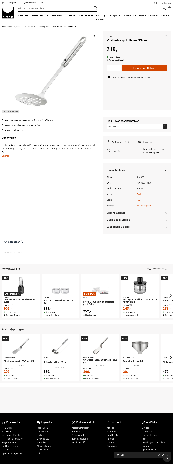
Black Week (42, 449)
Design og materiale (119, 220)
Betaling (6, 449)
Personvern (147, 446)
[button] (166, 36)
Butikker (100, 19)
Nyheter (165, 15)
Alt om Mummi (44, 446)
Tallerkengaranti (80, 438)
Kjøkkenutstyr (29, 26)
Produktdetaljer (116, 170)
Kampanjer (115, 15)
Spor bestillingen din (12, 453)
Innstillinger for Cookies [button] (153, 442)
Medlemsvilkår (79, 442)
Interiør (110, 438)
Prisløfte (116, 150)
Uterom (110, 442)
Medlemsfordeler (80, 427)
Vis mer (5, 155)
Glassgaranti (78, 435)
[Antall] (114, 68)
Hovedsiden (7, 26)
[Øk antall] (118, 68)
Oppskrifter (42, 431)
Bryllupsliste (43, 438)
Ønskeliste (42, 442)
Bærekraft (147, 431)
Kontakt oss (8, 427)
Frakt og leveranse (11, 446)
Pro (138, 199)
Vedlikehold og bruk (118, 227)
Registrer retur (9, 442)
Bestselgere (102, 15)
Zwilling (110, 36)
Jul (38, 453)
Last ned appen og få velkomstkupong (153, 150)
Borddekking (113, 435)
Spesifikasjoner (116, 213)
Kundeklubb (153, 15)
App (144, 438)
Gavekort (111, 431)
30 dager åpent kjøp (10, 2)
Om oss (145, 427)
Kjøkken (17, 26)
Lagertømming (129, 15)
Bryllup (142, 15)
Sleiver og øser (43, 26)
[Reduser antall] (109, 68)
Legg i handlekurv (144, 68)
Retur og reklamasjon (12, 438)
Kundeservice (166, 3)
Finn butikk (153, 3)
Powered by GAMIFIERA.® (12, 252)
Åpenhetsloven (149, 449)
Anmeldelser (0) (14, 242)
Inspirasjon (42, 427)
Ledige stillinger (149, 435)
